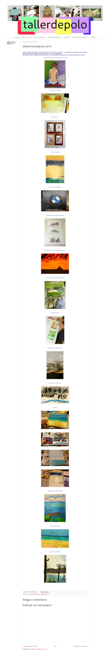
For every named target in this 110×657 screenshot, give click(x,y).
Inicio (55, 646)
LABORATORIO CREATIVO (80, 37)
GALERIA (92, 37)
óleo (39, 594)
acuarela (31, 594)
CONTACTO (67, 37)
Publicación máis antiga (80, 646)
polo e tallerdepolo (40, 37)
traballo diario (44, 594)
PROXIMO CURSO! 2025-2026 (23, 37)
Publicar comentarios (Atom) (39, 649)
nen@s (35, 594)
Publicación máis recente (30, 646)
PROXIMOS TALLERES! (54, 37)
